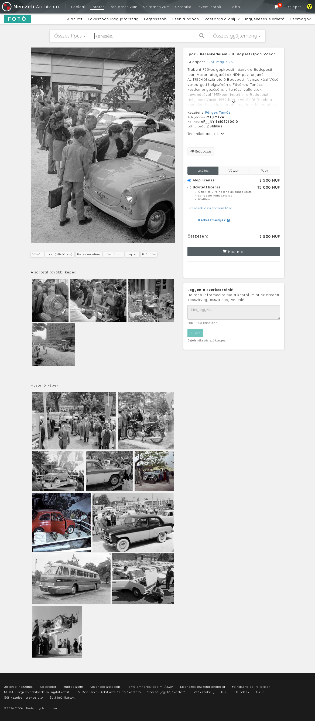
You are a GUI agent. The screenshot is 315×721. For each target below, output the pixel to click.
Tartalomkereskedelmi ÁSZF (150, 687)
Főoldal (78, 7)
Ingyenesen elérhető (264, 18)
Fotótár (97, 7)
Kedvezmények (214, 220)
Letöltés (202, 170)
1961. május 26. (220, 62)
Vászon (233, 170)
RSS (224, 692)
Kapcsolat (48, 687)
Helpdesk (242, 692)
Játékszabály (203, 692)
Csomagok (300, 18)
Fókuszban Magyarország (113, 18)
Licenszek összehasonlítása (209, 208)
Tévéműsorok (209, 7)
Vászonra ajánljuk (222, 18)
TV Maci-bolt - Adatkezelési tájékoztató (108, 692)
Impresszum (73, 687)
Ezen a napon (185, 18)
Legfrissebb (155, 18)
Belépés (294, 7)
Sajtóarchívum (156, 7)
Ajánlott (75, 18)
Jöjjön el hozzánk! (18, 687)
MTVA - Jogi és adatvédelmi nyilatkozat (37, 692)
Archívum (30, 7)
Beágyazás (200, 151)
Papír (265, 170)
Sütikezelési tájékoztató (23, 697)
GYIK (260, 692)
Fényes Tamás (218, 112)
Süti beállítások (62, 697)
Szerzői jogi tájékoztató (166, 692)
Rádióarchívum (123, 7)
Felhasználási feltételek (251, 687)
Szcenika (183, 7)
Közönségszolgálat (105, 687)
